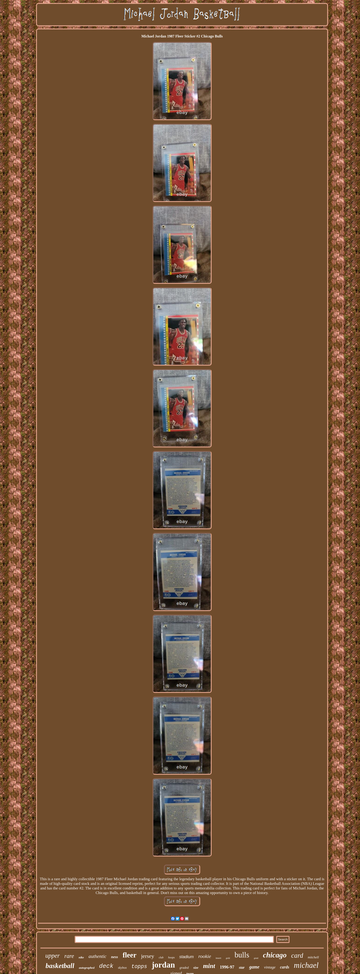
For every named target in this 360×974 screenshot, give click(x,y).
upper (52, 955)
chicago (275, 955)
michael (306, 965)
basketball (59, 965)
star (242, 967)
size (196, 967)
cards (284, 967)
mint (209, 965)
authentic (98, 956)
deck (106, 966)
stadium (186, 956)
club (161, 957)
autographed (86, 967)
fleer (129, 955)
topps (139, 967)
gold (228, 958)
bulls (241, 955)
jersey (147, 956)
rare (69, 956)
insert (218, 958)
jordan (163, 964)
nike (81, 957)
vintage (270, 967)
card (297, 955)
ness (114, 957)
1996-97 (227, 967)
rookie (204, 956)
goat (256, 958)
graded (184, 967)
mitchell (313, 957)
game (254, 966)
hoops (171, 957)
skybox (122, 967)
